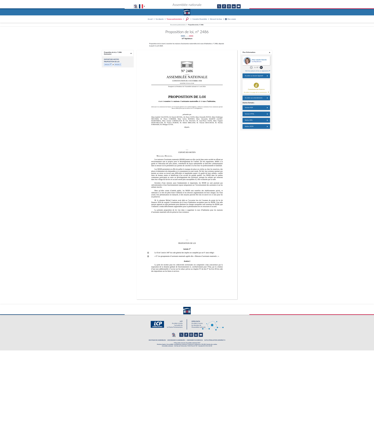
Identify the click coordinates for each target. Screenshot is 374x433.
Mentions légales (161, 344)
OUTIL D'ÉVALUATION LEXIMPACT (214, 340)
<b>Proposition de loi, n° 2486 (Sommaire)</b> (117, 53)
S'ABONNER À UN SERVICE (194, 340)
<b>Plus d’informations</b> (256, 52)
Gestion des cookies (212, 344)
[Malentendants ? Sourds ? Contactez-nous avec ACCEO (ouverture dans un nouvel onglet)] (173, 335)
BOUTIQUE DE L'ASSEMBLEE (157, 340)
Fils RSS (204, 344)
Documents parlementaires (178, 24)
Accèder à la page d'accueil (187, 11)
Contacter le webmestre (194, 344)
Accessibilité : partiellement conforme (177, 344)
